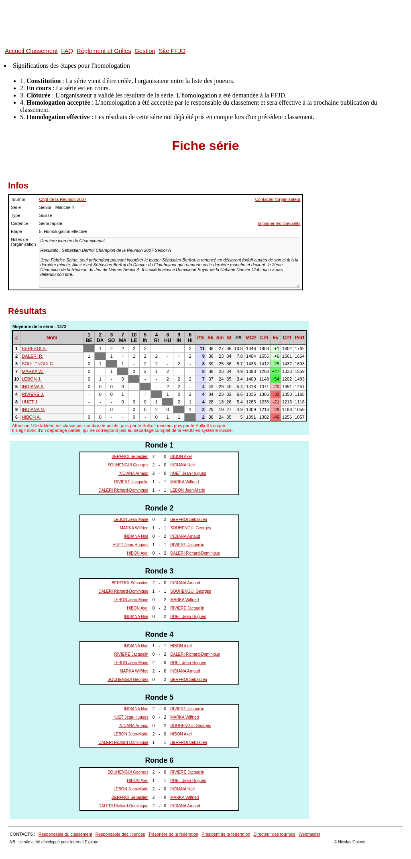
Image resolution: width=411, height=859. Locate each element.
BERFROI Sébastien (130, 456)
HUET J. (30, 401)
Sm (220, 337)
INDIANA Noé (182, 465)
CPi (264, 337)
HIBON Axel (180, 456)
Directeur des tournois (274, 834)
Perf (299, 337)
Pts (201, 337)
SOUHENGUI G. (38, 363)
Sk (211, 337)
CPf (287, 337)
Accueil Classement (31, 50)
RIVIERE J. (33, 394)
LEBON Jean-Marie (187, 490)
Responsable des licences (120, 834)
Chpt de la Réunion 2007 (62, 199)
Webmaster (309, 834)
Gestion (144, 50)
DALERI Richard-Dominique (123, 490)
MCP (251, 337)
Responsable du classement (65, 834)
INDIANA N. (33, 409)
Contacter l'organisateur (278, 199)
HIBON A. (31, 417)
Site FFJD (172, 50)
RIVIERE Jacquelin (131, 482)
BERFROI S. (34, 348)
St (228, 337)
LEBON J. (31, 379)
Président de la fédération (225, 834)
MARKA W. (32, 371)
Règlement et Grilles (104, 50)
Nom (52, 337)
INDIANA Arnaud (133, 473)
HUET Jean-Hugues (188, 473)
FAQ (67, 50)
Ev (276, 337)
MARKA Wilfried (184, 482)
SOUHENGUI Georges (128, 465)
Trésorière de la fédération (173, 834)
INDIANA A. (33, 386)
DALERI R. (32, 356)
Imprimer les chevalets (279, 223)
